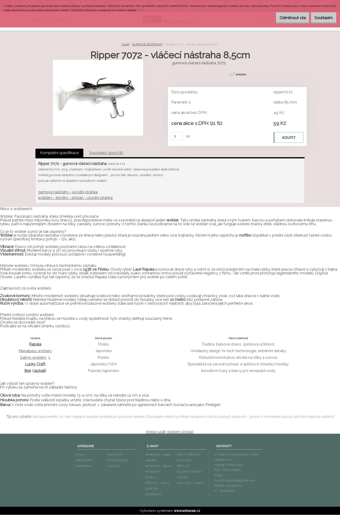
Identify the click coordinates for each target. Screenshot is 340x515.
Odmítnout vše (285, 18)
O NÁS (80, 455)
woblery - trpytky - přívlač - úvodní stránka (75, 198)
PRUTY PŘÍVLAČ (188, 455)
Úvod (125, 44)
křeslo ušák (156, 432)
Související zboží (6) (106, 153)
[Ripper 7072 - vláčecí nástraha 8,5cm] (98, 61)
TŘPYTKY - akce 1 (157, 483)
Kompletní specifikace (59, 153)
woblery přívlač (180, 432)
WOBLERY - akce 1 (158, 466)
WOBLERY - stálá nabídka (157, 457)
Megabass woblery (35, 351)
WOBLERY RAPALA (153, 474)
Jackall (39, 371)
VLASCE (182, 477)
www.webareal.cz (187, 511)
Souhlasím (321, 18)
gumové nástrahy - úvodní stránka (68, 192)
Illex (27, 371)
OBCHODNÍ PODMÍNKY (84, 463)
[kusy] (177, 136)
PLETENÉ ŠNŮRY (189, 472)
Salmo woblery (33, 357)
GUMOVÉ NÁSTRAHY (147, 44)
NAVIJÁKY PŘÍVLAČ (184, 463)
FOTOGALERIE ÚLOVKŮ (117, 463)
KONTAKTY (115, 455)
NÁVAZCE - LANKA (190, 483)
